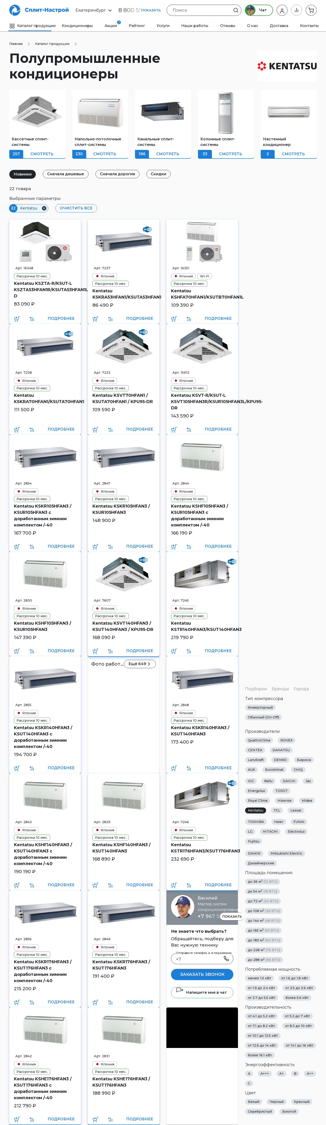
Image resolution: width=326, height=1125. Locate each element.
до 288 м (264, 959)
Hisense (285, 800)
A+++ (264, 1073)
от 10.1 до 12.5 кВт (263, 1036)
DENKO (280, 760)
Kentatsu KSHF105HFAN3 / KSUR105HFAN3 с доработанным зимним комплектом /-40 (199, 516)
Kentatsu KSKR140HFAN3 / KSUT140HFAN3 (200, 731)
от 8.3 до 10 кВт (298, 1026)
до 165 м (263, 930)
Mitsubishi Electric (286, 853)
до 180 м (264, 940)
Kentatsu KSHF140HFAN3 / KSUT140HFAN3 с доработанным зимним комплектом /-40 (43, 854)
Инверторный (260, 707)
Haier (278, 822)
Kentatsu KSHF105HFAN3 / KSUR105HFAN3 (42, 626)
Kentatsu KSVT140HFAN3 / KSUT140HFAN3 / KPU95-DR (122, 626)
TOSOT (281, 791)
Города (301, 688)
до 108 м (264, 911)
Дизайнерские (261, 863)
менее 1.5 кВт (259, 978)
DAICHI (289, 781)
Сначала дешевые (65, 174)
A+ (281, 1073)
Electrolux (296, 831)
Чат (256, 10)
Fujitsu (253, 841)
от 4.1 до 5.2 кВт (261, 1016)
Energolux (256, 791)
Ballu (268, 781)
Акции (113, 24)
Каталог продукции (32, 26)
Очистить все (76, 208)
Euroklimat (274, 770)
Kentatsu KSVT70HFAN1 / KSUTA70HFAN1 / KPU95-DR (122, 398)
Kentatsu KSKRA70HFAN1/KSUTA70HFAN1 (45, 398)
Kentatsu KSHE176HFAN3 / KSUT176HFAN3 (121, 1082)
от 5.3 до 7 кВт (297, 1016)
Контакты (309, 26)
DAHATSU (281, 750)
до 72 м (263, 901)
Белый (253, 1102)
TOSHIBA (256, 822)
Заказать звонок (202, 974)
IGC (251, 781)
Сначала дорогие (117, 174)
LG (250, 831)
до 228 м (264, 950)
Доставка (279, 26)
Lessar (296, 810)
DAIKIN (254, 853)
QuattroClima (259, 740)
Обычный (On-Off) (263, 717)
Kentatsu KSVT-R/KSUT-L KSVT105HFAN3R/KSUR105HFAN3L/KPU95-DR (202, 402)
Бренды (280, 688)
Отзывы (227, 26)
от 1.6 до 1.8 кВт (294, 978)
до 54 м (262, 891)
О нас (252, 26)
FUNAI (298, 822)
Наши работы (194, 26)
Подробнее (61, 318)
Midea (307, 800)
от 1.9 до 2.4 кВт (261, 988)
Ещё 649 (140, 664)
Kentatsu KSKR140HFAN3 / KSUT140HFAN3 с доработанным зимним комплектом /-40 (43, 737)
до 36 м (262, 881)
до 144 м (264, 920)
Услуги (163, 26)
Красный (302, 1102)
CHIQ (298, 770)
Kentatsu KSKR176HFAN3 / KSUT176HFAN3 (121, 965)
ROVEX (286, 740)
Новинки (23, 174)
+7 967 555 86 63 (219, 916)
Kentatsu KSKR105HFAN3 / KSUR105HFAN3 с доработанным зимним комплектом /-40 (42, 516)
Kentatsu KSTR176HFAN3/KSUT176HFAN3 (202, 848)
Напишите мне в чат (201, 992)
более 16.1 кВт (260, 1055)
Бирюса (304, 760)
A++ (310, 1073)
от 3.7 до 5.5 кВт (261, 998)
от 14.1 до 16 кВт (299, 1045)
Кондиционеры (77, 26)
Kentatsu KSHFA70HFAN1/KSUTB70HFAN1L (202, 294)
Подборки (256, 688)
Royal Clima (257, 800)
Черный (277, 1102)
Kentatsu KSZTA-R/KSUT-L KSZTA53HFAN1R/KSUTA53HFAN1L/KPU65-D (45, 290)
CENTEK (255, 750)
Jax (308, 781)
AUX (251, 770)
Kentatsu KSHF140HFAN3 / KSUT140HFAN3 (121, 848)
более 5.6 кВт (297, 998)
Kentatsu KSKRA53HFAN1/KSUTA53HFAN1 (123, 294)
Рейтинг (137, 26)
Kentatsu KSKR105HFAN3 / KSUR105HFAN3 (121, 509)
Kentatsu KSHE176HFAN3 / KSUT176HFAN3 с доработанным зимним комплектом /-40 (43, 1088)
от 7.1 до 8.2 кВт (261, 1026)
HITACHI (270, 831)
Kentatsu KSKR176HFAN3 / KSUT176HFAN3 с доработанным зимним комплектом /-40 (43, 971)
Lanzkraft (256, 760)
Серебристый (260, 1111)
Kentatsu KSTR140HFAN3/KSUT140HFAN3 (202, 626)
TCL (276, 810)
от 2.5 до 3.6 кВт (299, 988)
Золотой (289, 1111)
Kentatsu (255, 810)
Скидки (159, 174)
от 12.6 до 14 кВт (262, 1045)
